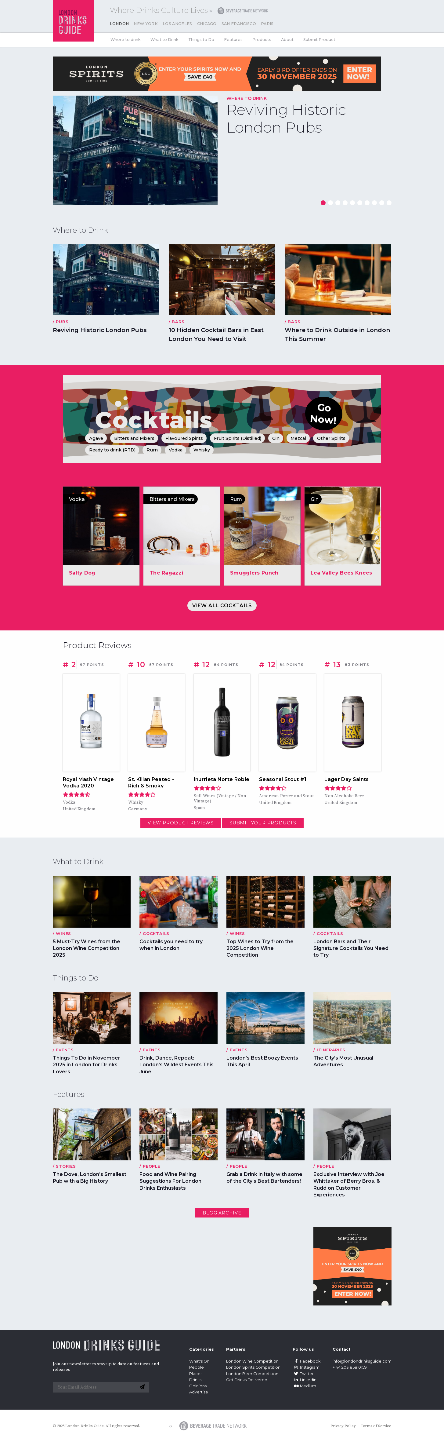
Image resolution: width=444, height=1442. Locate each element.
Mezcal (298, 438)
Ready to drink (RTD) (112, 450)
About (287, 39)
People (196, 1367)
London (119, 23)
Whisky (201, 450)
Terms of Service (376, 1425)
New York (146, 23)
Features (233, 39)
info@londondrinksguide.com (362, 1361)
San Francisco (239, 23)
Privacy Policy (343, 1425)
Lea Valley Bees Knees (341, 573)
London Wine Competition (252, 1361)
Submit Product (319, 39)
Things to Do (201, 39)
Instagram (306, 1367)
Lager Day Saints (346, 779)
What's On (199, 1361)
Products (261, 39)
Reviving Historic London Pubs (286, 118)
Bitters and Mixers (134, 438)
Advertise (198, 1392)
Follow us (303, 1349)
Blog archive (222, 1213)
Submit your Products (262, 823)
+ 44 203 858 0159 (350, 1367)
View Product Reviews (181, 823)
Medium (304, 1386)
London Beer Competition (252, 1373)
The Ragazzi (166, 573)
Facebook (306, 1361)
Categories (201, 1349)
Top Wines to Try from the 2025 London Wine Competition (260, 948)
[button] (323, 202)
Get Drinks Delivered (247, 1380)
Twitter (303, 1373)
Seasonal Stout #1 (282, 779)
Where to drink (125, 39)
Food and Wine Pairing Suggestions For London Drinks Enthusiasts (170, 1181)
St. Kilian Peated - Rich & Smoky (151, 782)
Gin (276, 438)
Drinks (195, 1380)
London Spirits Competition (253, 1367)
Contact (341, 1349)
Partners (235, 1349)
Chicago (207, 23)
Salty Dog (82, 573)
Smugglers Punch (254, 573)
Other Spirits (331, 438)
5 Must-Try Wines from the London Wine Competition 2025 (86, 948)
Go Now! (323, 413)
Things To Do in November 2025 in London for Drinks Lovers (86, 1065)
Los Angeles (177, 23)
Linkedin (304, 1380)
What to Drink (164, 39)
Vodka (175, 450)
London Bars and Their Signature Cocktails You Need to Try (350, 948)
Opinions (198, 1386)
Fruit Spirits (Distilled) (237, 438)
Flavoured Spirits (184, 438)
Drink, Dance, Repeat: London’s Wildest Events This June (176, 1065)
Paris (267, 23)
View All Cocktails (222, 605)
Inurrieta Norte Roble (222, 779)
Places (195, 1373)
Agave (96, 438)
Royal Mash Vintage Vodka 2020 (88, 782)
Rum (152, 450)
